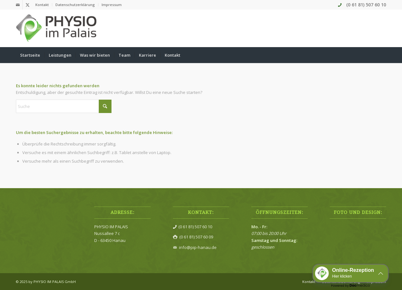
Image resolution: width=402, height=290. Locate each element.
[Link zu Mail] (17, 5)
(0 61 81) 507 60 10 (366, 5)
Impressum (112, 4)
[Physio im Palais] (57, 28)
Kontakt (42, 4)
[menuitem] (42, 4)
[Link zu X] (27, 5)
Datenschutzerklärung (75, 4)
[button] (350, 273)
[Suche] (382, 55)
